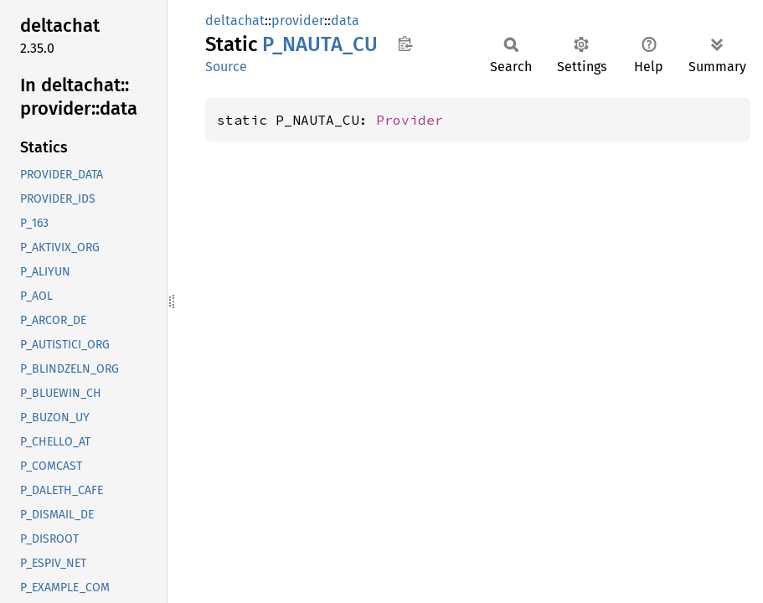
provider (297, 20)
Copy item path (405, 43)
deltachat (235, 20)
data (345, 20)
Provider (409, 119)
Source (226, 67)
